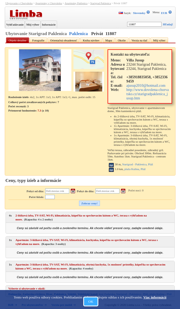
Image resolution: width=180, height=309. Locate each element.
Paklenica (78, 33)
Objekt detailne (18, 40)
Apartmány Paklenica (76, 3)
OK (90, 301)
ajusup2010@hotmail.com (145, 86)
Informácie (49, 24)
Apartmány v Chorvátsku (48, 3)
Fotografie (38, 40)
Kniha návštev (91, 40)
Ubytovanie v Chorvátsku (19, 3)
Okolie (122, 40)
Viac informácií (154, 297)
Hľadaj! (168, 24)
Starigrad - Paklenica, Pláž (137, 164)
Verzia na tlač (139, 40)
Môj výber (32, 24)
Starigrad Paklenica (100, 3)
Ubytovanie (19, 18)
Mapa (108, 40)
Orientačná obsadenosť (63, 40)
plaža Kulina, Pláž (135, 169)
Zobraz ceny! (89, 203)
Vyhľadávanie (15, 24)
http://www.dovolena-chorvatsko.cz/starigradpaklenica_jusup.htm (147, 94)
